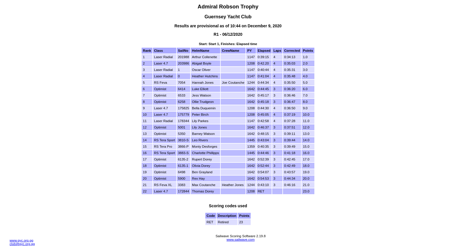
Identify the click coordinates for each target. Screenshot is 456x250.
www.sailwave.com (241, 239)
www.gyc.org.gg (21, 240)
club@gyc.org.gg (22, 244)
